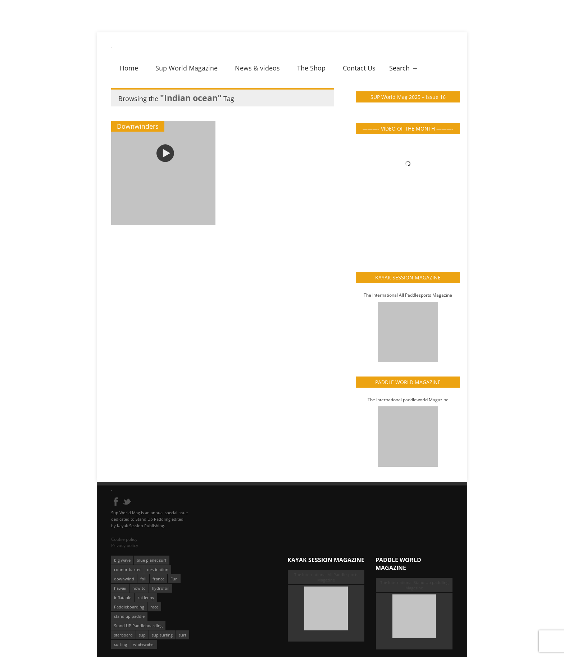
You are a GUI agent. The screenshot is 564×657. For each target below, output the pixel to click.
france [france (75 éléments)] (158, 578)
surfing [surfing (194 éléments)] (120, 644)
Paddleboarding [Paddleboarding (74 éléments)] (129, 607)
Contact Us (359, 68)
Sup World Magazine (186, 68)
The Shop (311, 68)
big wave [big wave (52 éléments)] (122, 560)
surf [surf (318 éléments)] (182, 635)
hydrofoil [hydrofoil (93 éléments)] (160, 588)
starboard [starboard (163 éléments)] (123, 635)
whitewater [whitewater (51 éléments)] (143, 644)
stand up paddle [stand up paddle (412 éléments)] (129, 616)
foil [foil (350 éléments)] (143, 578)
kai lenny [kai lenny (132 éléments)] (145, 597)
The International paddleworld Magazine (408, 400)
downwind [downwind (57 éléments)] (124, 578)
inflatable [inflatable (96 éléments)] (122, 597)
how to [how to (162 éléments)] (139, 588)
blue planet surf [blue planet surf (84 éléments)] (152, 560)
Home (129, 68)
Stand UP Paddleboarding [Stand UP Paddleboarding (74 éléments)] (138, 625)
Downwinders (138, 126)
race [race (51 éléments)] (154, 607)
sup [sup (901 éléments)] (142, 635)
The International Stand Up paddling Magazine (414, 585)
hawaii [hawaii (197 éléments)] (120, 588)
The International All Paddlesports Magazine (408, 295)
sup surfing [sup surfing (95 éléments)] (162, 635)
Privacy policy (124, 545)
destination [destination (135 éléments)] (157, 569)
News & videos (257, 68)
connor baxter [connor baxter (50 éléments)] (127, 569)
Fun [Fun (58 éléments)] (174, 578)
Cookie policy (124, 539)
